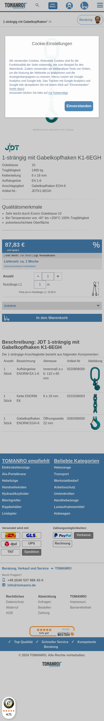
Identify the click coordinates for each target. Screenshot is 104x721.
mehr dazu (16, 88)
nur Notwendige (58, 92)
